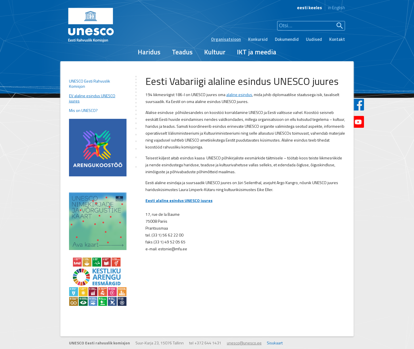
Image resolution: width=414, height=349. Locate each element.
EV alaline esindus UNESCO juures (92, 98)
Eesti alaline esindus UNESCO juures (178, 200)
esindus (244, 94)
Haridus (149, 52)
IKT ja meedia (256, 52)
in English (336, 7)
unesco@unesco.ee (244, 343)
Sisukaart (275, 343)
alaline (231, 94)
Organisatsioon (226, 39)
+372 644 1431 (207, 343)
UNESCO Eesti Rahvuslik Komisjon (89, 84)
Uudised (314, 39)
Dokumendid (287, 39)
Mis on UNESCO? (83, 110)
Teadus (182, 52)
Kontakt (337, 39)
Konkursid (258, 39)
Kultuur (214, 52)
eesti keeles (309, 7)
